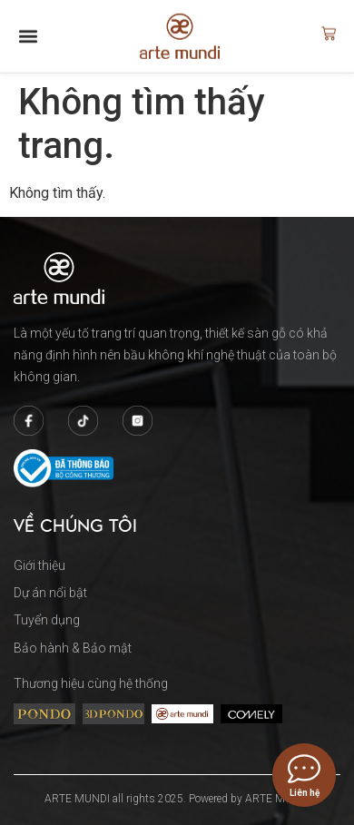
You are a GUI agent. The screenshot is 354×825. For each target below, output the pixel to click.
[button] (28, 31)
